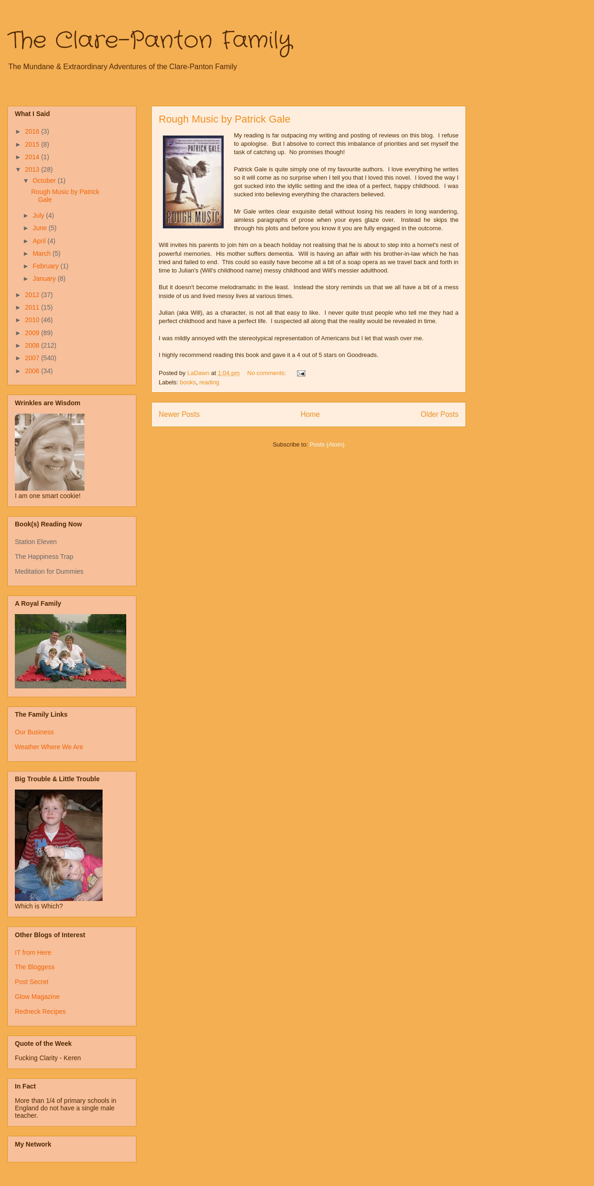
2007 (33, 358)
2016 (33, 131)
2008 (33, 345)
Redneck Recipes (40, 1011)
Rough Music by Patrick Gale (225, 119)
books (188, 382)
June (40, 228)
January (45, 278)
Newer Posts (179, 414)
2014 (33, 157)
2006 (33, 371)
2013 (33, 169)
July (39, 215)
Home (310, 414)
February (46, 266)
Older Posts (439, 414)
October (45, 180)
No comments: (267, 372)
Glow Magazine (37, 996)
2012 (33, 294)
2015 (33, 144)
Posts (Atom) (327, 444)
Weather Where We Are (49, 747)
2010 (33, 320)
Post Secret (31, 981)
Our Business (34, 732)
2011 (33, 307)
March (42, 253)
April (39, 241)
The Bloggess (35, 967)
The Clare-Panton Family (149, 41)
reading (209, 382)
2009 (33, 333)
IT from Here (33, 952)
